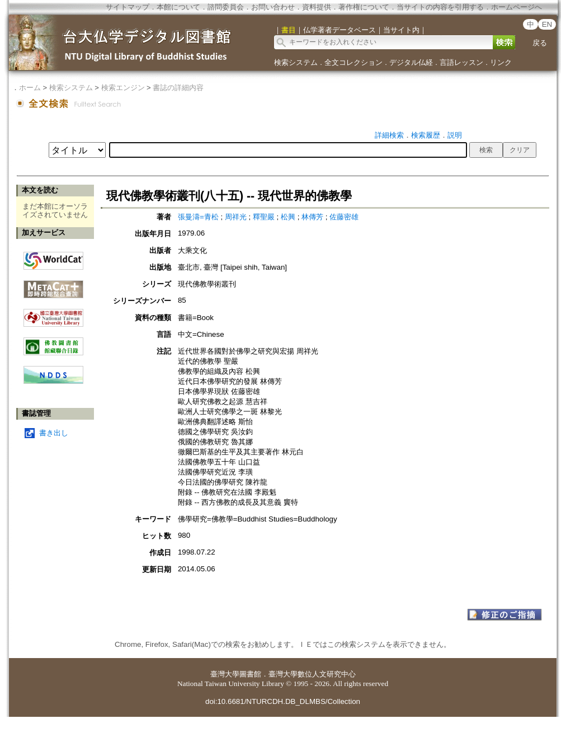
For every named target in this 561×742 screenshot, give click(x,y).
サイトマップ (127, 7)
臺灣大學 (224, 674)
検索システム (296, 62)
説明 (454, 135)
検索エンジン (123, 87)
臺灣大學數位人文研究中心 (312, 674)
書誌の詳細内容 (178, 87)
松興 (289, 217)
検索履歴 (425, 135)
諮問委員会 (226, 7)
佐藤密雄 (344, 217)
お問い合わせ (273, 7)
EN (547, 24)
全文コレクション (353, 62)
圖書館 (250, 674)
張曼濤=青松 (199, 217)
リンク (501, 62)
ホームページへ (516, 7)
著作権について (363, 7)
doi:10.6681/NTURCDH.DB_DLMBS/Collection (282, 701)
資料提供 (316, 7)
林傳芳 (313, 217)
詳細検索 (389, 135)
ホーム (30, 87)
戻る (539, 43)
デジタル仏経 (411, 62)
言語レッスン (461, 62)
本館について (178, 7)
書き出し (53, 433)
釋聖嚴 (265, 217)
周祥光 (237, 217)
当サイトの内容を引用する (440, 7)
